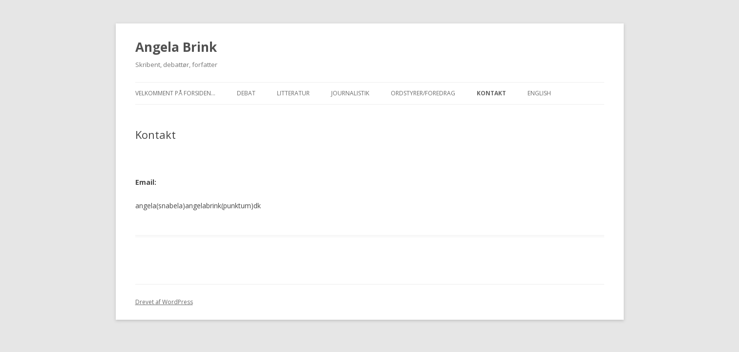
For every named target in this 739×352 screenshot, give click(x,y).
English (539, 93)
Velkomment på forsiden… (175, 93)
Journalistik (350, 93)
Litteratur (293, 93)
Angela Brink (176, 47)
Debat (246, 93)
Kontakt (491, 93)
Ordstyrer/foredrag (423, 93)
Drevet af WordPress (164, 302)
